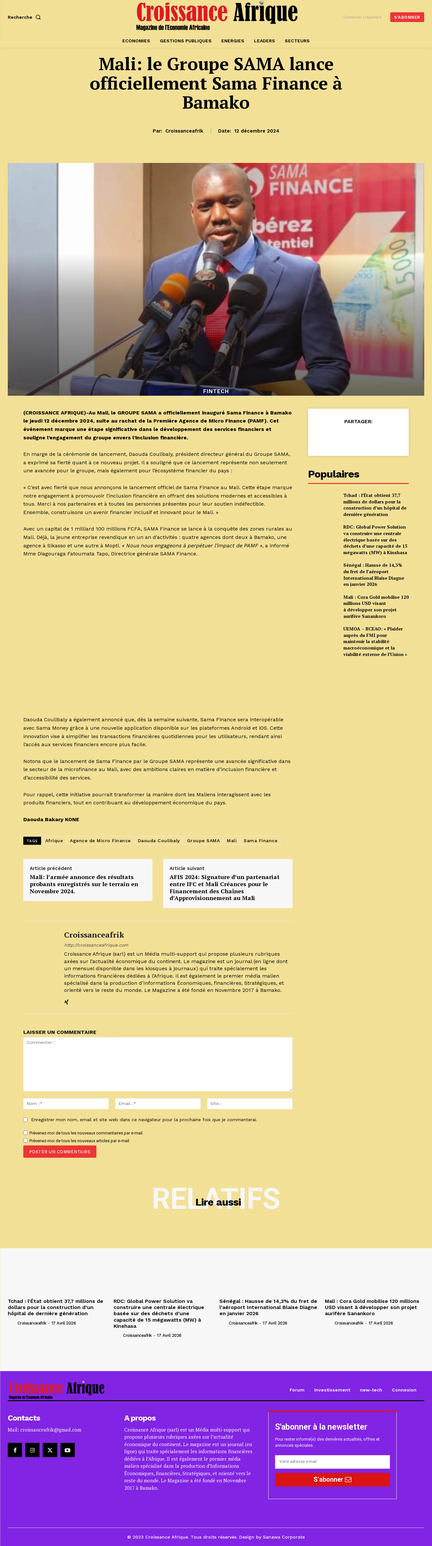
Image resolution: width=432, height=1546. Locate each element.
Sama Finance (260, 840)
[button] (25, 17)
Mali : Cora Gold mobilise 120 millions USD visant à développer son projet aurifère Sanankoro (376, 606)
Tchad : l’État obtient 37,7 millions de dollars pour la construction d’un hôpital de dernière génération (374, 504)
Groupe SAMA (203, 840)
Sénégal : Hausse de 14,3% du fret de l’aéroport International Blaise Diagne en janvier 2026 (373, 574)
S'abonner (332, 1479)
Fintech (216, 391)
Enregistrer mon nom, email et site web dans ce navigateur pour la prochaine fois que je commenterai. (144, 1119)
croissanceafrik (184, 131)
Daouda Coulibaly (159, 840)
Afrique (54, 840)
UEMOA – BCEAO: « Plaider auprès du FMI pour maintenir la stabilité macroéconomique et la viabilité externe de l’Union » (375, 641)
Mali (232, 840)
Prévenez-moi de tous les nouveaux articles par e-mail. (79, 1140)
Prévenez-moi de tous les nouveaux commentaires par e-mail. (86, 1133)
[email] (332, 1462)
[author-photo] (12, 1322)
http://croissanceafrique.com (96, 945)
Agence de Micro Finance (100, 840)
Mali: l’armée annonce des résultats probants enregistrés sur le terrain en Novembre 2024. (84, 884)
